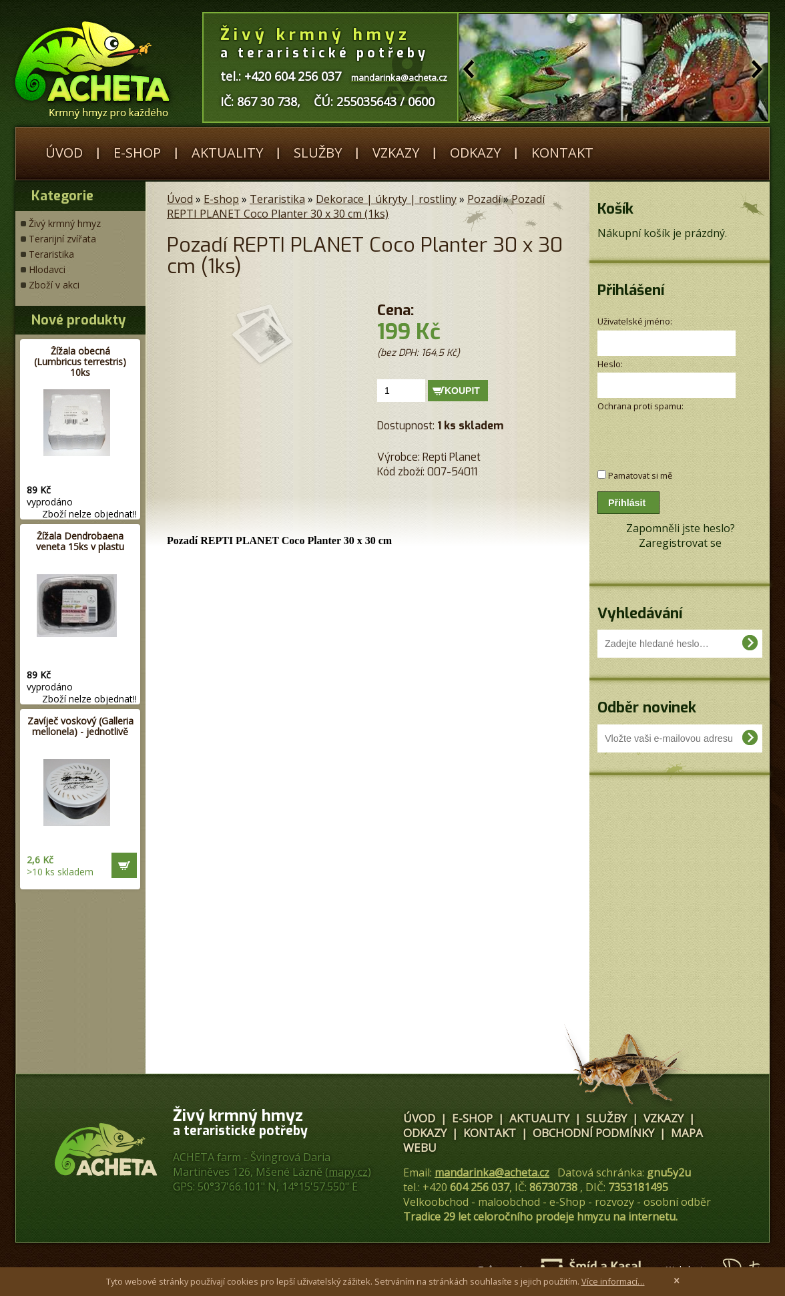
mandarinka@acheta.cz (492, 1172)
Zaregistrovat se (680, 542)
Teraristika (51, 254)
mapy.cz (348, 1171)
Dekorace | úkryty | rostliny (386, 199)
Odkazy (475, 153)
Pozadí (484, 199)
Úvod (64, 153)
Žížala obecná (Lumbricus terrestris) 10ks (80, 362)
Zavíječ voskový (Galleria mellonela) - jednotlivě (80, 726)
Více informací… (613, 1281)
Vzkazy (395, 153)
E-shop (137, 153)
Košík (615, 208)
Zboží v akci (54, 284)
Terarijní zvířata (62, 238)
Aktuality (227, 153)
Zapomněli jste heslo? (680, 528)
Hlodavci (47, 269)
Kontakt (562, 153)
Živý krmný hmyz (65, 223)
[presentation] (668, 433)
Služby (318, 153)
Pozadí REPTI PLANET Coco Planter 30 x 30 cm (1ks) (356, 206)
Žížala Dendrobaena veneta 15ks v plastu (80, 541)
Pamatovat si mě (640, 475)
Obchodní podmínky (593, 1132)
